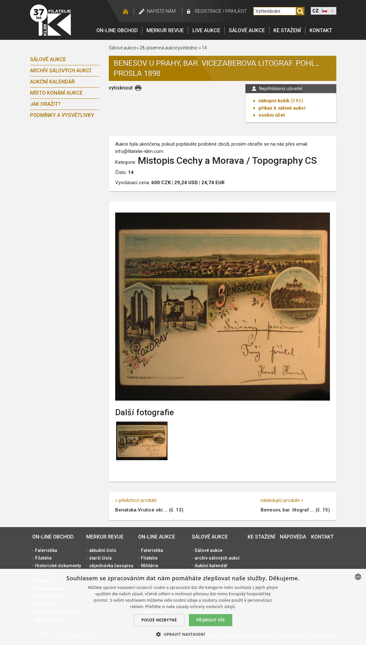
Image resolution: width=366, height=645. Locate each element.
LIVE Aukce (206, 30)
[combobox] (358, 577)
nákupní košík (273, 101)
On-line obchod (117, 30)
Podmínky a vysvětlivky (62, 115)
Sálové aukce (247, 30)
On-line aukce (156, 537)
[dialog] (183, 607)
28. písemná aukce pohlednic (168, 47)
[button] (183, 634)
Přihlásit (236, 11)
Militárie (149, 565)
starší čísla (100, 558)
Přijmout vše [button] (210, 620)
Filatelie (43, 558)
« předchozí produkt (136, 500)
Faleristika (46, 550)
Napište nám (161, 11)
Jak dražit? (45, 104)
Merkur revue (165, 30)
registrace (208, 11)
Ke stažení (287, 30)
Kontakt (321, 30)
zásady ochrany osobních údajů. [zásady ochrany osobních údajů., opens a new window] (206, 606)
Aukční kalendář (52, 82)
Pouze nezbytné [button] (159, 620)
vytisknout (121, 88)
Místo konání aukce (56, 93)
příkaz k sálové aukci (281, 108)
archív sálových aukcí (60, 71)
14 (204, 47)
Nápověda (293, 537)
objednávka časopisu (111, 565)
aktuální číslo (102, 550)
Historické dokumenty (58, 565)
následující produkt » (282, 500)
